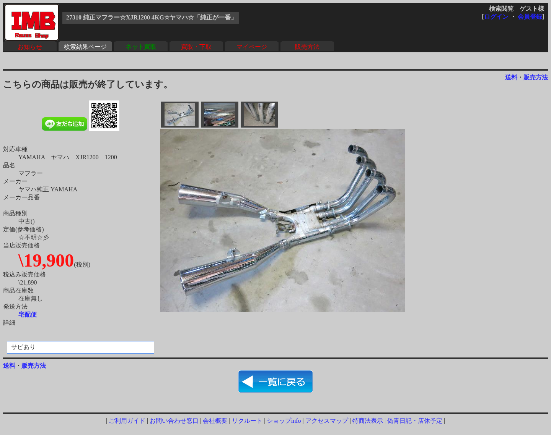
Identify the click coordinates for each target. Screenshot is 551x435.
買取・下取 (196, 47)
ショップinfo (284, 420)
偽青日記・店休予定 (414, 420)
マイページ (251, 47)
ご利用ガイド (127, 420)
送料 (511, 77)
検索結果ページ (85, 47)
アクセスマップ (326, 420)
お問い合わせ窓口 (174, 420)
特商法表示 (367, 420)
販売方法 (307, 47)
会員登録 (530, 16)
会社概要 (215, 420)
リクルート (247, 420)
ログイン (496, 16)
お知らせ (30, 47)
